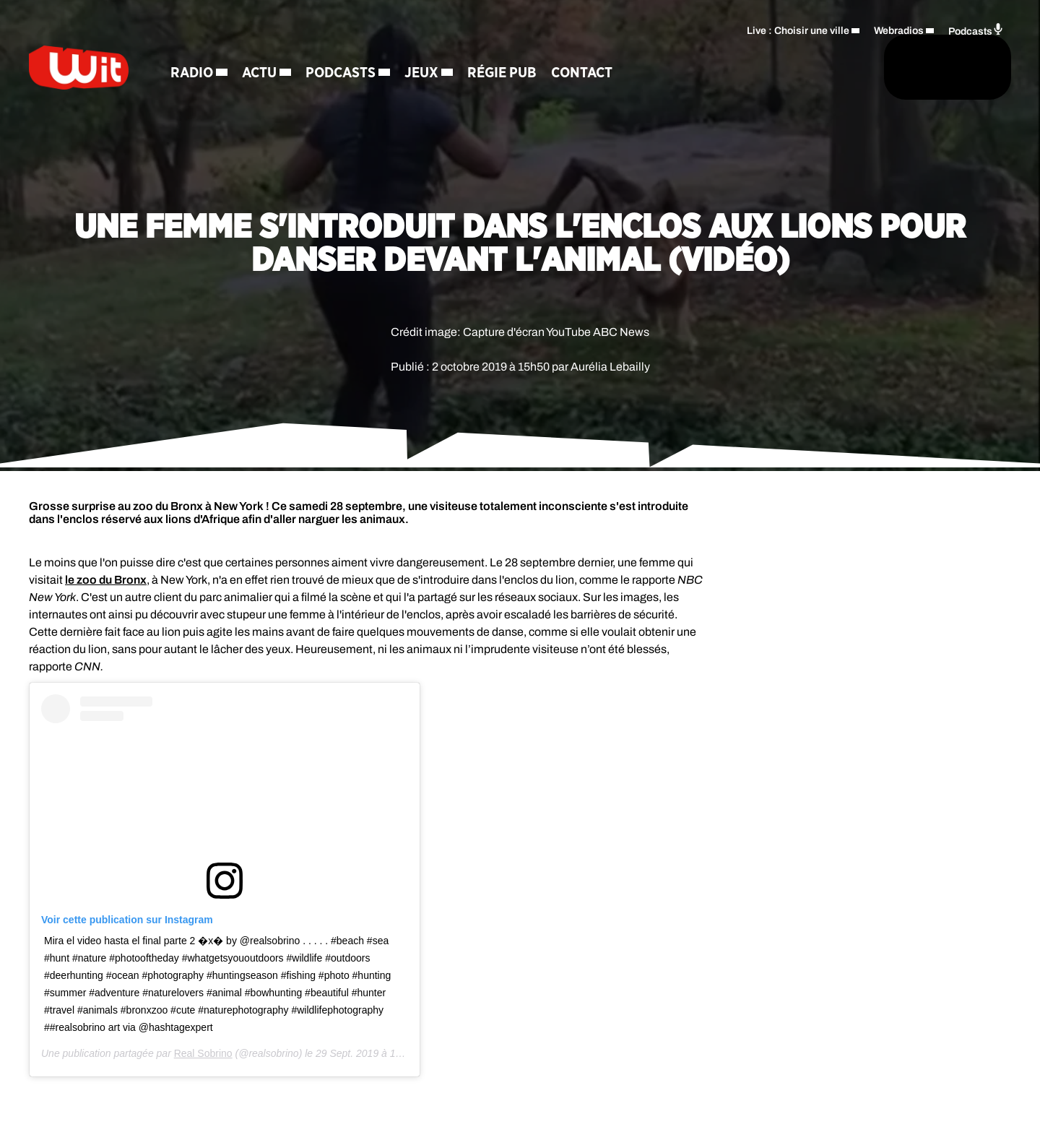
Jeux (466, 76)
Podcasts (385, 76)
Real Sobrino (203, 1053)
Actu (304, 76)
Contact (626, 76)
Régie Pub (546, 76)
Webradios (899, 25)
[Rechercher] (699, 70)
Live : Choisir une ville (798, 25)
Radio (236, 76)
